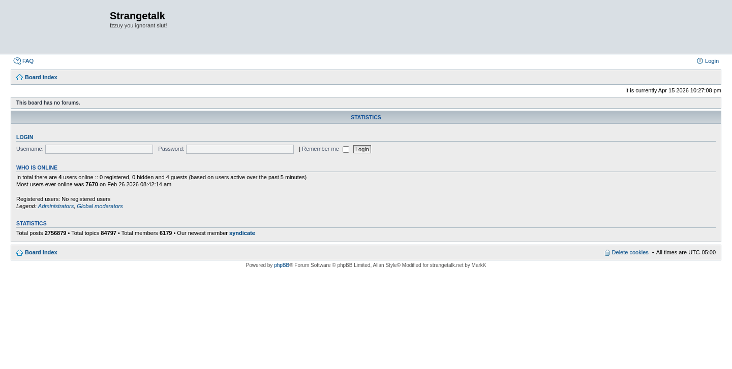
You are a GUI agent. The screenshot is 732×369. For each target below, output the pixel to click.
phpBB (281, 265)
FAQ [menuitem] (28, 61)
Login (24, 137)
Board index (41, 252)
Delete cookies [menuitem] (630, 252)
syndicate (242, 233)
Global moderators (100, 206)
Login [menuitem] (712, 61)
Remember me (325, 149)
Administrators (56, 206)
